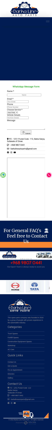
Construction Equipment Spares (20, 343)
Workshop (11, 347)
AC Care (11, 351)
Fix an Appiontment (15, 371)
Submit (26, 133)
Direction (11, 375)
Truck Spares (13, 335)
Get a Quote (12, 367)
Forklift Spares (13, 339)
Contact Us (12, 363)
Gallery (10, 379)
